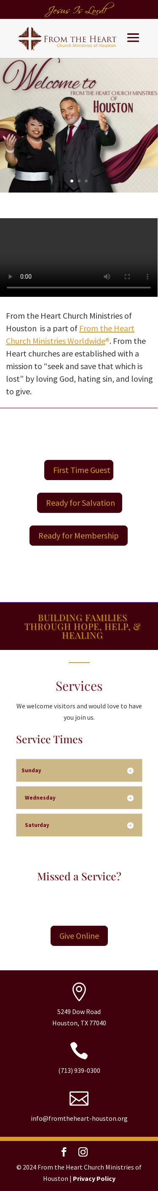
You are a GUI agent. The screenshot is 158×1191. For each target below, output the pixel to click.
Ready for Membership (78, 535)
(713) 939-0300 (79, 1070)
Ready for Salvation (80, 502)
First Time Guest (81, 470)
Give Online (79, 935)
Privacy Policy (94, 1178)
